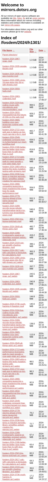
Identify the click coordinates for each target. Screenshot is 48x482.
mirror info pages (12, 25)
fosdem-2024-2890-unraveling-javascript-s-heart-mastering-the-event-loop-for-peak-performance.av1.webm (14, 383)
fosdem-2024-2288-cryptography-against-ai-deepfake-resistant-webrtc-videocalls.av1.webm (14, 436)
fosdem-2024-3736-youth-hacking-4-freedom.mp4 (14, 305)
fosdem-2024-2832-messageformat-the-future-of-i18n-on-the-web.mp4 (14, 114)
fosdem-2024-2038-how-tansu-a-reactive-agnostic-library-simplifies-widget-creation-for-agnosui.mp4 (14, 177)
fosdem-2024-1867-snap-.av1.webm (11, 275)
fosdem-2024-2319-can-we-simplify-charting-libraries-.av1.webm (13, 469)
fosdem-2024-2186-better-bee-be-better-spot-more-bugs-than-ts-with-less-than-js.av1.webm (14, 445)
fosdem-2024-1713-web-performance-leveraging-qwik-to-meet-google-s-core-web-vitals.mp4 (13, 160)
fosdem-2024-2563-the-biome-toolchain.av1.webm (14, 454)
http (14, 18)
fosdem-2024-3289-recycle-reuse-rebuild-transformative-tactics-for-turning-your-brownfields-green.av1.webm (13, 324)
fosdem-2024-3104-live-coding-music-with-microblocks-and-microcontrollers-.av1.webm (14, 313)
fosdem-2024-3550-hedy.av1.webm (11, 297)
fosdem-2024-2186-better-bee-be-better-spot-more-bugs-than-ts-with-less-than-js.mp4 (14, 150)
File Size (32, 50)
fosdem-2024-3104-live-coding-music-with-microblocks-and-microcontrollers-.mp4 (13, 106)
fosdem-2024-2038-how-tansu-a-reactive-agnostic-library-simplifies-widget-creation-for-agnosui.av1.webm (14, 425)
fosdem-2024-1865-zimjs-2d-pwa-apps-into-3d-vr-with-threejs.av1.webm (13, 260)
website (27, 32)
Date (41, 50)
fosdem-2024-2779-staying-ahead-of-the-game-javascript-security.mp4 (12, 199)
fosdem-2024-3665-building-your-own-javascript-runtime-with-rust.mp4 (12, 123)
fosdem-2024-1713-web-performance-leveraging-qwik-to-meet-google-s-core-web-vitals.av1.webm (14, 353)
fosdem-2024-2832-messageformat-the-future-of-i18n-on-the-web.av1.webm (14, 394)
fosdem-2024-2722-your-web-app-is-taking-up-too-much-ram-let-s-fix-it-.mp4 (14, 132)
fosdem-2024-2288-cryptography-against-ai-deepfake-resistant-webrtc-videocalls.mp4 (14, 236)
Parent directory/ (9, 55)
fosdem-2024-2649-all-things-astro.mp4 (12, 228)
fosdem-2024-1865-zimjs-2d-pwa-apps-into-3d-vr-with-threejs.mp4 (13, 82)
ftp (24, 18)
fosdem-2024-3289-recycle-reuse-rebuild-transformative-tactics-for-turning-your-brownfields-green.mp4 (13, 210)
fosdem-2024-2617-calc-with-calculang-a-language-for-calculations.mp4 (14, 252)
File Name (7, 50)
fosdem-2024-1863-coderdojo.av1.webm (11, 282)
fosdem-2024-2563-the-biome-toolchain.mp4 (13, 220)
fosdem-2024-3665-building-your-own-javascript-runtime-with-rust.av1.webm (12, 335)
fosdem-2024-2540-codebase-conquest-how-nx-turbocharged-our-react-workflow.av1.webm (14, 404)
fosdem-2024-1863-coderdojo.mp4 (11, 97)
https (19, 18)
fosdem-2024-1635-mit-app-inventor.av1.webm (13, 267)
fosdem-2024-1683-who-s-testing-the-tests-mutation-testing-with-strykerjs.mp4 (14, 169)
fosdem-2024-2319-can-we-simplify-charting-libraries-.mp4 (13, 245)
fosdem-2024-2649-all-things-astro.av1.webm (12, 344)
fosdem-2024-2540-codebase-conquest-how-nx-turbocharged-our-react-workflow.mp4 (14, 140)
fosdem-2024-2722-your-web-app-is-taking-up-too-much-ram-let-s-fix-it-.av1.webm (14, 372)
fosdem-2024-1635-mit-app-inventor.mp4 (13, 75)
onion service (38, 18)
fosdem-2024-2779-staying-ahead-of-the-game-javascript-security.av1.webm (12, 414)
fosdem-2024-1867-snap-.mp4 (11, 60)
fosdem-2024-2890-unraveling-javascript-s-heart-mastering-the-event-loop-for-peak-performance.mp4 (14, 188)
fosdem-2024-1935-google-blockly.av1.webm (14, 290)
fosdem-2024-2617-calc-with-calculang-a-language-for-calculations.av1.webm (14, 462)
